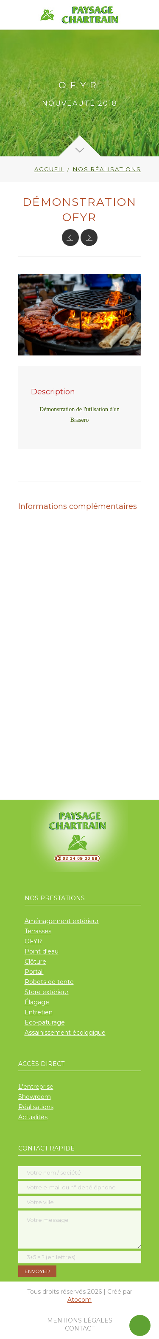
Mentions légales (79, 1320)
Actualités (32, 1117)
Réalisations (35, 1107)
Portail (34, 972)
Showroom (34, 1097)
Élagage (37, 1002)
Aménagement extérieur (62, 921)
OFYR (33, 941)
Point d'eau (42, 951)
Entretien (39, 1012)
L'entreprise (35, 1086)
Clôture (35, 961)
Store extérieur (47, 992)
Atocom (79, 1299)
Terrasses (38, 931)
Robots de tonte (49, 982)
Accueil (49, 169)
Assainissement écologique (65, 1032)
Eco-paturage (45, 1022)
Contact (80, 1328)
